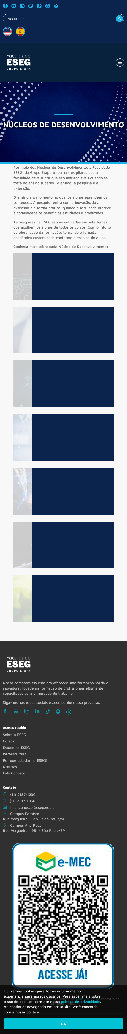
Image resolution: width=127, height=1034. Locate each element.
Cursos (8, 741)
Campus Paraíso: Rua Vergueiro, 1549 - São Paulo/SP (34, 816)
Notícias (10, 767)
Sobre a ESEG (14, 735)
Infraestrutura (15, 754)
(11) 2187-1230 (19, 794)
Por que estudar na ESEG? (25, 760)
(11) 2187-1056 (19, 801)
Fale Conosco (14, 773)
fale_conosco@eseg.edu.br (29, 807)
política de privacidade (80, 1001)
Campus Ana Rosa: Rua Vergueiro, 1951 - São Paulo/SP (34, 828)
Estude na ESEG (16, 747)
